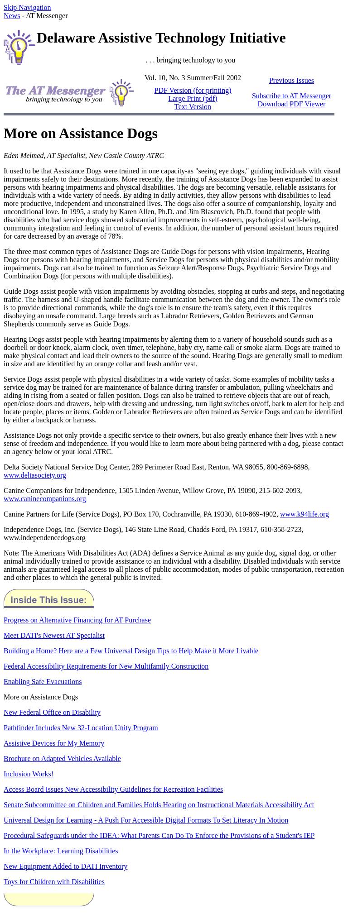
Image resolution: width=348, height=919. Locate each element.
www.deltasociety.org (35, 475)
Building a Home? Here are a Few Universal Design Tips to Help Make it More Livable (131, 651)
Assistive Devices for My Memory (54, 743)
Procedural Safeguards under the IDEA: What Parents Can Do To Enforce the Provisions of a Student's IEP (159, 835)
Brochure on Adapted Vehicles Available (62, 758)
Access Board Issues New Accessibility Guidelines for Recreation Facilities (113, 789)
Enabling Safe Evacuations (43, 681)
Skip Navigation (27, 7)
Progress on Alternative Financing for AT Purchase (77, 620)
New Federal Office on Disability (52, 712)
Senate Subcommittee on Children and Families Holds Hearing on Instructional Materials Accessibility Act (159, 805)
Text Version (192, 106)
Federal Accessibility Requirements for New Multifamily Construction (106, 666)
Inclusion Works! (28, 774)
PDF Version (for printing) (193, 90)
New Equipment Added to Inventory (65, 866)
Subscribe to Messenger (291, 96)
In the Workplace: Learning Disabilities (61, 851)
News (12, 15)
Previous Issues (291, 80)
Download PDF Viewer (292, 104)
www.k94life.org (304, 514)
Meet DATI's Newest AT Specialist (54, 635)
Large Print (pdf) (192, 98)
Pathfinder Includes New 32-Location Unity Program (81, 728)
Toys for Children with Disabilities (54, 881)
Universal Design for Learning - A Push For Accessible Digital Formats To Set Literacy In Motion (146, 820)
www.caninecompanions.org (45, 499)
